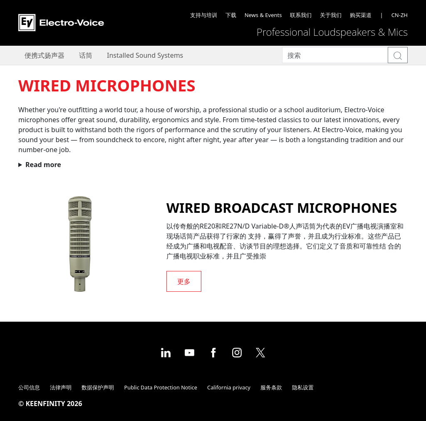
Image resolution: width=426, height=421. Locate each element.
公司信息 (29, 387)
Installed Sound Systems (145, 55)
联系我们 (301, 15)
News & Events (263, 15)
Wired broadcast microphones (281, 208)
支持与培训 (203, 15)
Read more (43, 164)
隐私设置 (303, 387)
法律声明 (61, 387)
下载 (230, 15)
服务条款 (271, 387)
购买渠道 (361, 15)
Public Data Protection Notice (160, 387)
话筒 (85, 55)
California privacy (228, 387)
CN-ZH (399, 15)
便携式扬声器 (44, 55)
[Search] (335, 55)
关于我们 (331, 15)
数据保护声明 (98, 387)
